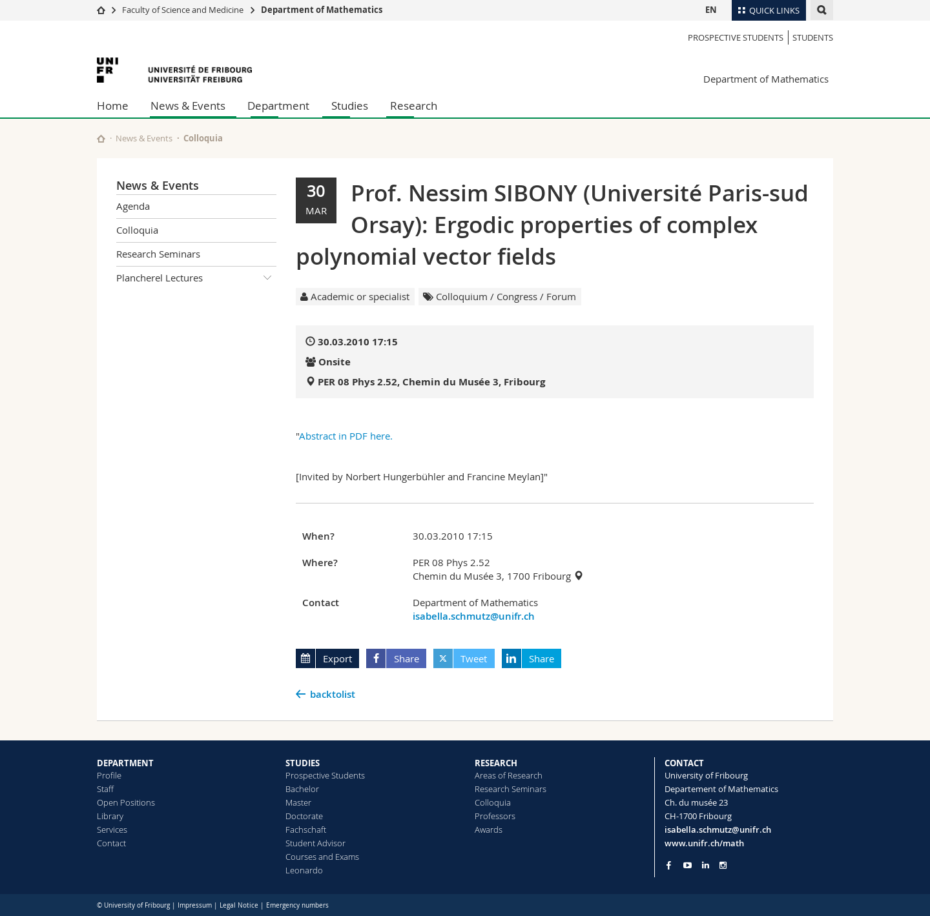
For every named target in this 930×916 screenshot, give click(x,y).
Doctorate (304, 816)
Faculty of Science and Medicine (182, 9)
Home (113, 105)
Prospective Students (735, 37)
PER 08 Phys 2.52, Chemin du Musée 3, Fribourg (431, 382)
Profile (109, 775)
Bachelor (302, 789)
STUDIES (302, 763)
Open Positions (126, 802)
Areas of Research (508, 775)
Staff (105, 789)
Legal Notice (239, 905)
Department (278, 105)
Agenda (133, 205)
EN (711, 9)
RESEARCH (496, 763)
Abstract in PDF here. (346, 435)
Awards (488, 829)
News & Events (187, 105)
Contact (111, 843)
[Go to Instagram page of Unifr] (723, 865)
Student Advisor (315, 843)
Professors (495, 816)
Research (413, 105)
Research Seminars (158, 253)
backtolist (332, 694)
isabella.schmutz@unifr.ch (474, 616)
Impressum (195, 905)
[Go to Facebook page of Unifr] (669, 865)
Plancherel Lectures (196, 278)
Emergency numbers (297, 905)
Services (112, 829)
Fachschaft (305, 829)
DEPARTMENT (125, 763)
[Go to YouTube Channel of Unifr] (687, 865)
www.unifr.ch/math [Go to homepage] (704, 843)
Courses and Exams (322, 856)
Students (812, 37)
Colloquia (203, 138)
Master (298, 802)
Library (110, 816)
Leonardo (304, 870)
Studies (349, 105)
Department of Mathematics (321, 9)
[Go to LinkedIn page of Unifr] (705, 865)
